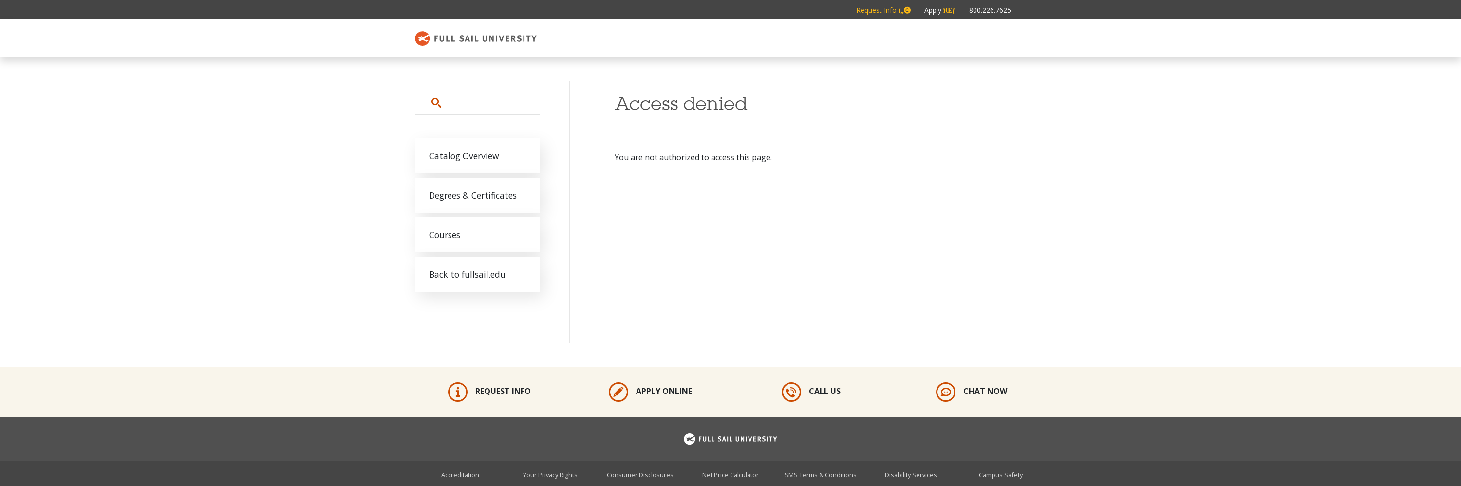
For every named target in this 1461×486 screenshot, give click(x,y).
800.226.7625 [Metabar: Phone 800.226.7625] (990, 10)
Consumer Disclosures (640, 474)
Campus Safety (1001, 474)
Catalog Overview (464, 156)
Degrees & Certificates (473, 195)
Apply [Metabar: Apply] (939, 10)
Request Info (489, 392)
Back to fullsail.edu (467, 274)
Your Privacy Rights (550, 474)
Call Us (811, 392)
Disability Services (911, 474)
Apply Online (650, 392)
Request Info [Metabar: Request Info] (883, 10)
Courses (444, 235)
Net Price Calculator (730, 474)
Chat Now (971, 392)
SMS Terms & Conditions (821, 474)
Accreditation (460, 474)
